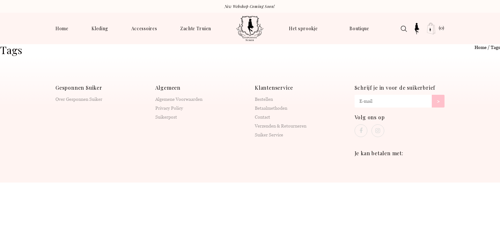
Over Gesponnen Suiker (78, 99)
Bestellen (264, 99)
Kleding (100, 28)
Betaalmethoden (271, 108)
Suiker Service (269, 134)
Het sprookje (303, 28)
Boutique (359, 28)
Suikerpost (166, 117)
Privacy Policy (169, 108)
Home (62, 28)
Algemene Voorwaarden (178, 99)
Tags (495, 47)
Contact (262, 117)
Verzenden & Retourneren (280, 125)
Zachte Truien (195, 28)
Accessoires (144, 28)
